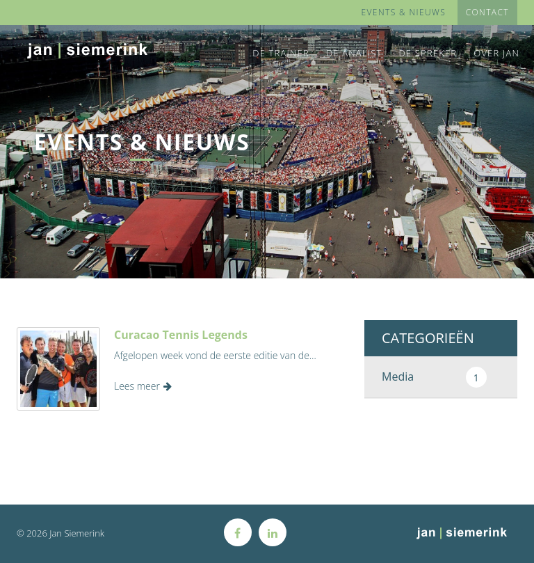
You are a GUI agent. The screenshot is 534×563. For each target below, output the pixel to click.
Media (434, 377)
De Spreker (427, 53)
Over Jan (496, 53)
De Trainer (280, 53)
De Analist (354, 53)
